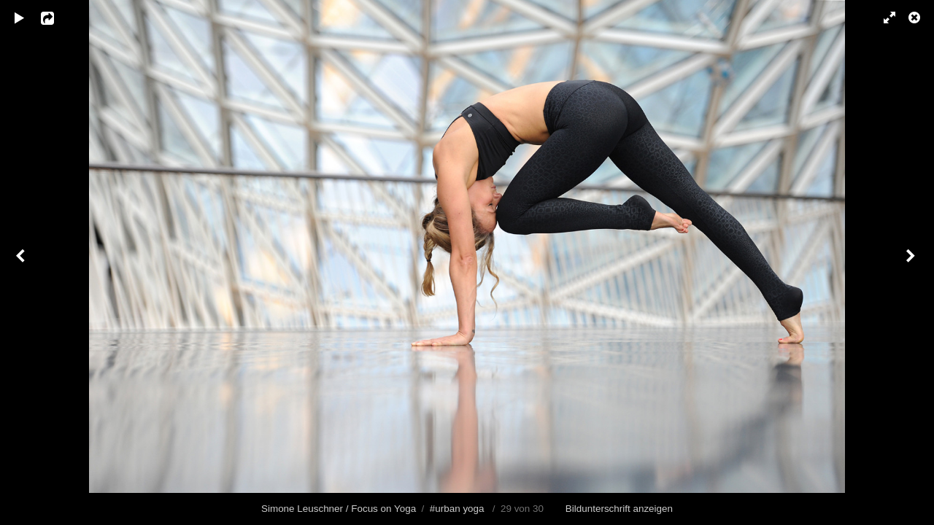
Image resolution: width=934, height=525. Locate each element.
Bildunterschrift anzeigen (619, 508)
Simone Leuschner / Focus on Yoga (338, 508)
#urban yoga (457, 508)
